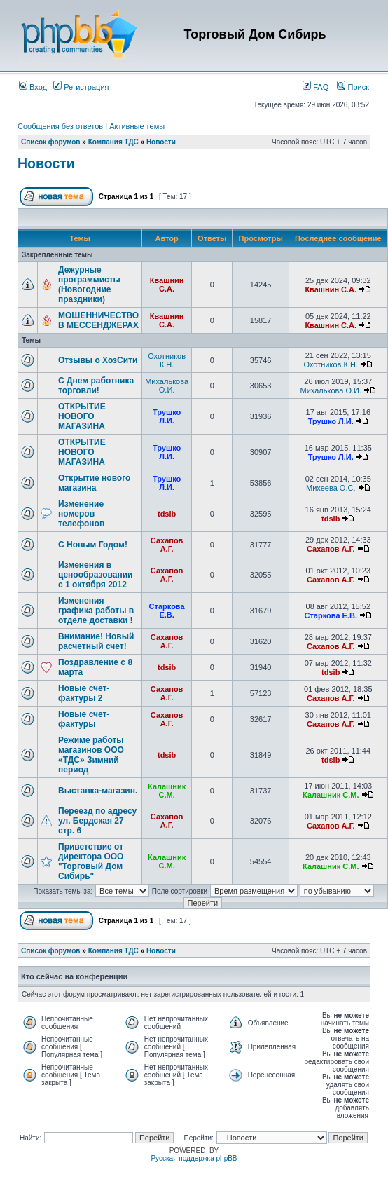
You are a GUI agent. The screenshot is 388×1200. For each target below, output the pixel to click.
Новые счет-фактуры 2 (83, 693)
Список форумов (51, 142)
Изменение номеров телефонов (81, 514)
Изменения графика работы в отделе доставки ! (96, 610)
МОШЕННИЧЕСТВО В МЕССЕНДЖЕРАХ (98, 320)
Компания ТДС (113, 142)
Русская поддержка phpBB (194, 1158)
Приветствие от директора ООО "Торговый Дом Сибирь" (90, 861)
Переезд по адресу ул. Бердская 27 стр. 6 (97, 821)
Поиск (353, 87)
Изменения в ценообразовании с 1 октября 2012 (95, 574)
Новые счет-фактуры (83, 719)
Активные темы (137, 126)
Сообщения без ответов (60, 126)
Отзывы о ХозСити (97, 360)
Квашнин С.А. (167, 284)
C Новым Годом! (92, 545)
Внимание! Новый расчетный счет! (96, 641)
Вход (33, 87)
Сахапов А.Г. (167, 544)
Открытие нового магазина (94, 483)
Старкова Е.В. (167, 610)
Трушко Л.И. (167, 416)
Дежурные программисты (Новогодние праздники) (89, 284)
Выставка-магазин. (97, 791)
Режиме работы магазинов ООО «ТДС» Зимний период (91, 755)
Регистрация (81, 87)
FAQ (315, 87)
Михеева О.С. (330, 488)
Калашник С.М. (167, 790)
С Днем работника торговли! (96, 385)
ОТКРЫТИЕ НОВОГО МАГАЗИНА (82, 416)
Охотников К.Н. (167, 360)
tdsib (167, 514)
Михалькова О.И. (166, 385)
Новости (161, 142)
